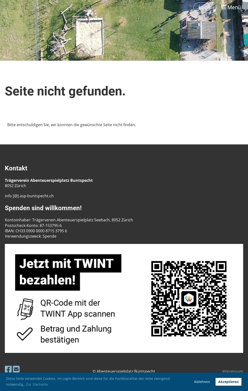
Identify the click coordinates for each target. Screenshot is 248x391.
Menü (231, 7)
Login (205, 7)
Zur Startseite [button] (37, 384)
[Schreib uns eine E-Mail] (16, 369)
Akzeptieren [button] (228, 381)
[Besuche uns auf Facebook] (8, 369)
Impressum (232, 371)
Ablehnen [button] (202, 381)
